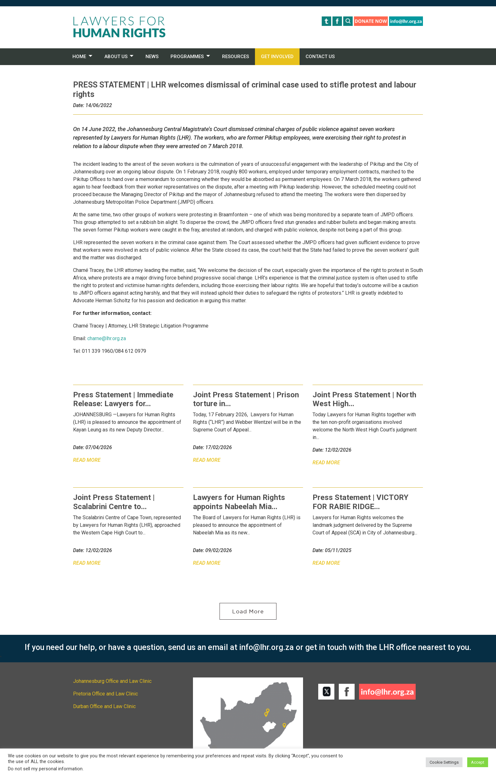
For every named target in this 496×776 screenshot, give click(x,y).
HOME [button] (79, 56)
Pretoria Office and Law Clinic (105, 694)
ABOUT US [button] (115, 56)
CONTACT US (320, 56)
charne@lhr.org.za (106, 338)
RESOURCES (235, 56)
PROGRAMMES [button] (187, 56)
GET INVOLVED (277, 56)
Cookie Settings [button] (444, 762)
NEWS (152, 56)
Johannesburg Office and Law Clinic (112, 681)
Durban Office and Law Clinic (104, 706)
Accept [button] (477, 762)
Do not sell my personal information (45, 769)
